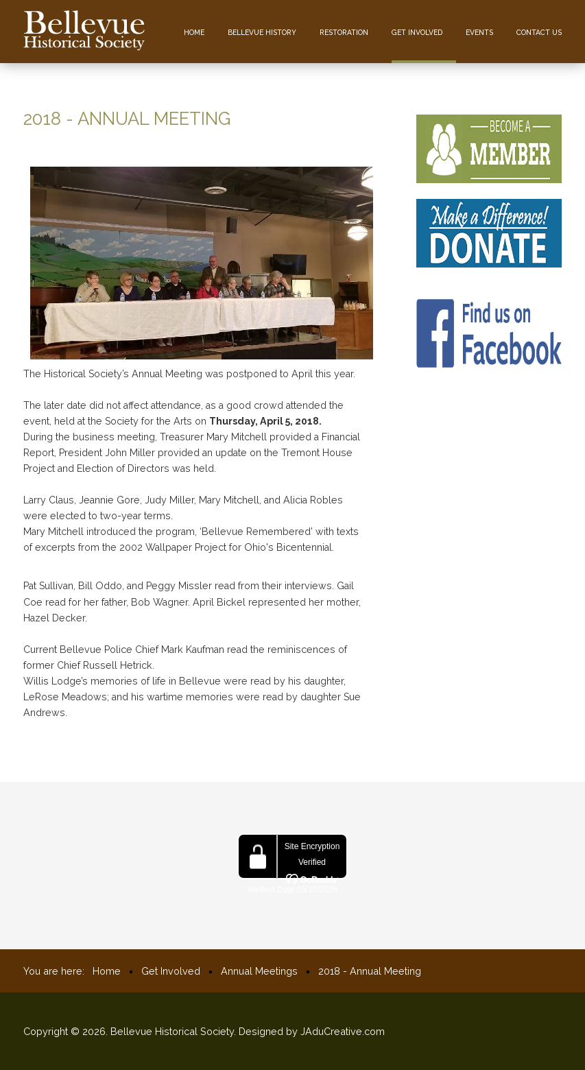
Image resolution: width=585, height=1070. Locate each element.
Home (194, 32)
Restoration (344, 32)
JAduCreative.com (342, 1031)
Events (479, 32)
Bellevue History (262, 32)
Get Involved (417, 32)
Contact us (539, 32)
